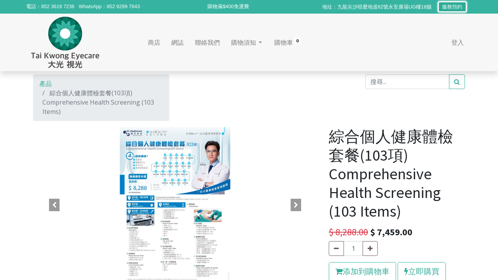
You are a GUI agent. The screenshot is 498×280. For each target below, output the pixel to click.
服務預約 (452, 7)
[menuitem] (155, 42)
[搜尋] (457, 81)
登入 (455, 42)
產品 (45, 83)
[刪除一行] (336, 248)
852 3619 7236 (57, 6)
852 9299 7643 (123, 6)
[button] (54, 204)
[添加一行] (370, 248)
